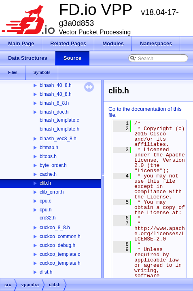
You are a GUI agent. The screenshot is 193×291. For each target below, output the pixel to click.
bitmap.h (49, 147)
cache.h (48, 174)
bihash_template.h (59, 129)
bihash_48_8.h (56, 94)
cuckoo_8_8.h (55, 227)
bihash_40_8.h (56, 85)
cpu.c (45, 201)
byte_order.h (53, 165)
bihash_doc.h (54, 112)
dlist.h (46, 272)
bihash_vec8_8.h (58, 138)
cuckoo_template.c (60, 254)
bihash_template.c (59, 120)
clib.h (45, 183)
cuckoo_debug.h (57, 245)
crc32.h (47, 218)
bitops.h (48, 156)
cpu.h (45, 210)
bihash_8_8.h (54, 103)
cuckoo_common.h (60, 236)
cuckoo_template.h (60, 263)
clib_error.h (52, 192)
